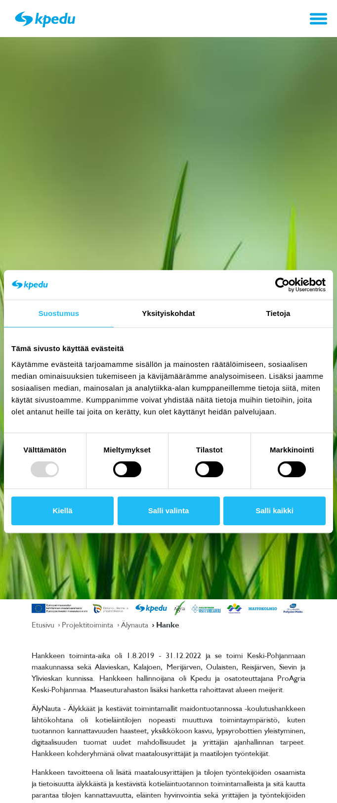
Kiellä (62, 510)
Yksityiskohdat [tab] (168, 313)
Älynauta (135, 624)
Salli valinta (168, 510)
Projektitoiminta (88, 624)
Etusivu (44, 624)
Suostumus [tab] (59, 313)
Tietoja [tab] (278, 313)
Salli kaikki (274, 510)
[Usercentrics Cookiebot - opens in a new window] (282, 284)
